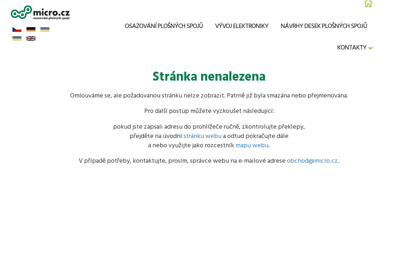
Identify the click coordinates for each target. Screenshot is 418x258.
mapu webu (251, 145)
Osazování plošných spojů (164, 26)
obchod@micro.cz (312, 161)
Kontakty (351, 48)
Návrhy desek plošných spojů (324, 26)
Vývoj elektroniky (241, 26)
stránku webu (203, 136)
